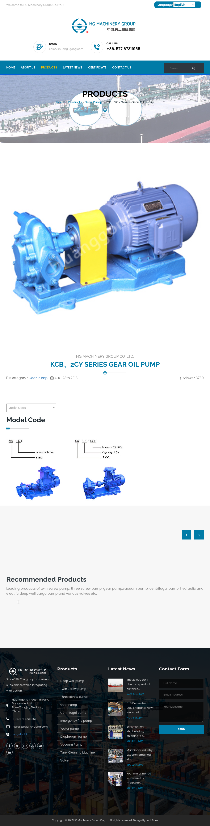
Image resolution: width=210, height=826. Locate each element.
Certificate (97, 67)
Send (181, 729)
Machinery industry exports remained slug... (140, 754)
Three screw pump (74, 697)
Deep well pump (72, 681)
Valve (64, 760)
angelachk (20, 734)
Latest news (72, 67)
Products (49, 67)
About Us (28, 67)
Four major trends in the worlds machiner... (139, 778)
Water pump (69, 729)
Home (10, 67)
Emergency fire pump (76, 721)
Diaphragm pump (73, 736)
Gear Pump (93, 102)
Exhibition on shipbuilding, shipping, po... (136, 731)
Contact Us (121, 67)
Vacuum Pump (71, 744)
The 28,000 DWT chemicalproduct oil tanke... (138, 684)
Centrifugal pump (73, 713)
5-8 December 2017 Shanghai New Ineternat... (140, 707)
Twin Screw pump (73, 689)
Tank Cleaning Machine (77, 752)
